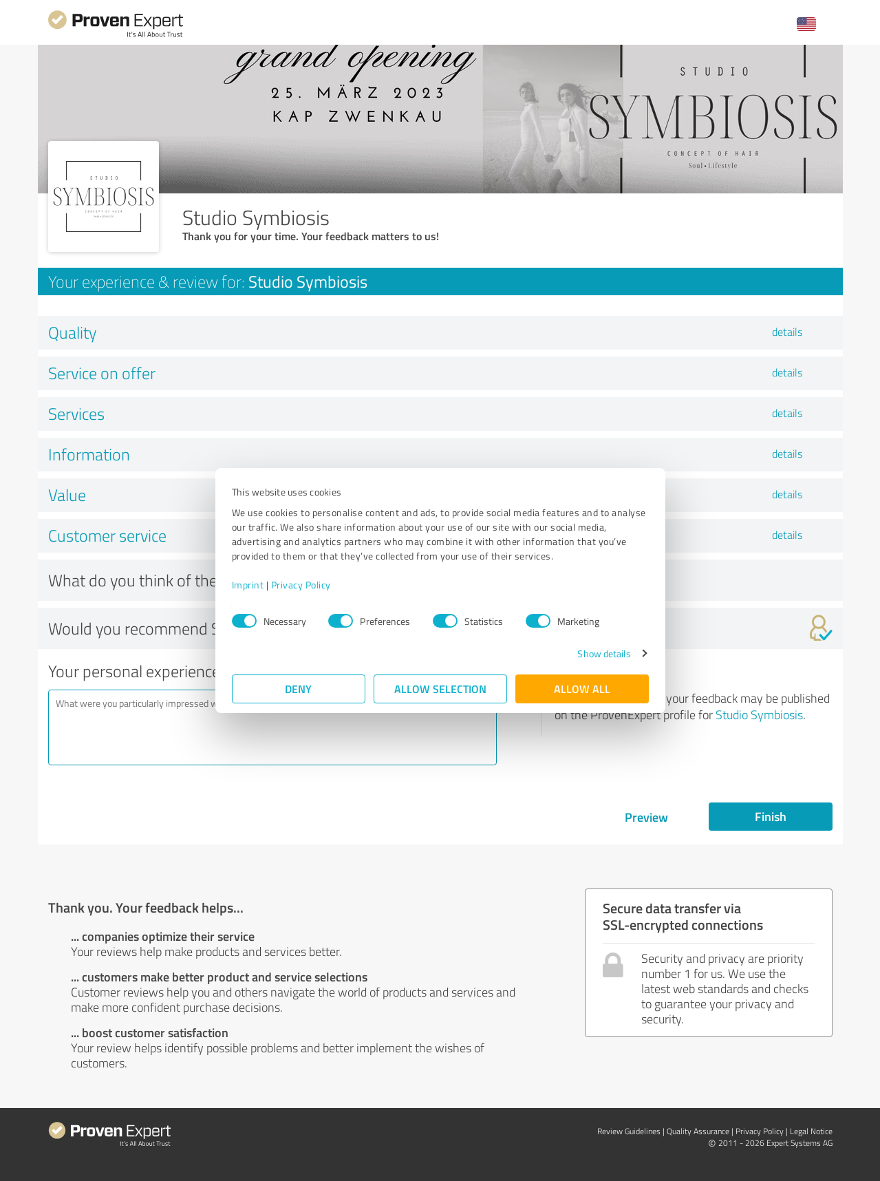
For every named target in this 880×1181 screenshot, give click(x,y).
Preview (646, 816)
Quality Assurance (698, 1131)
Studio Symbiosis (759, 714)
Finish (770, 816)
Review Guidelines (629, 1131)
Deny (298, 688)
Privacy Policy (301, 584)
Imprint (248, 584)
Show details (603, 653)
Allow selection (440, 688)
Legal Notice (811, 1131)
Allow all (582, 688)
